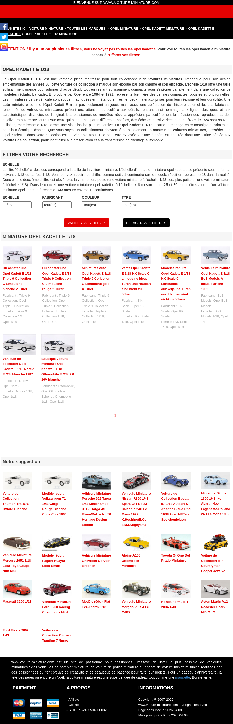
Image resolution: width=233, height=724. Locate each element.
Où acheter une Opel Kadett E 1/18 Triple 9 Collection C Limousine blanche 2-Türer (17, 278)
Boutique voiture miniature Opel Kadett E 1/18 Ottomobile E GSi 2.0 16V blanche (57, 369)
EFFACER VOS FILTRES (146, 223)
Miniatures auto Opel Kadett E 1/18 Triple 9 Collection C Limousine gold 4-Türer (96, 278)
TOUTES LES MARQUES (86, 28)
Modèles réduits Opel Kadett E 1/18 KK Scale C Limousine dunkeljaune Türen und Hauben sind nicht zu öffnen (176, 283)
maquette (182, 664)
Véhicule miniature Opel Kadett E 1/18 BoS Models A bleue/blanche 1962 (215, 278)
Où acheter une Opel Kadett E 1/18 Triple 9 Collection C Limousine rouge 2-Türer (56, 278)
